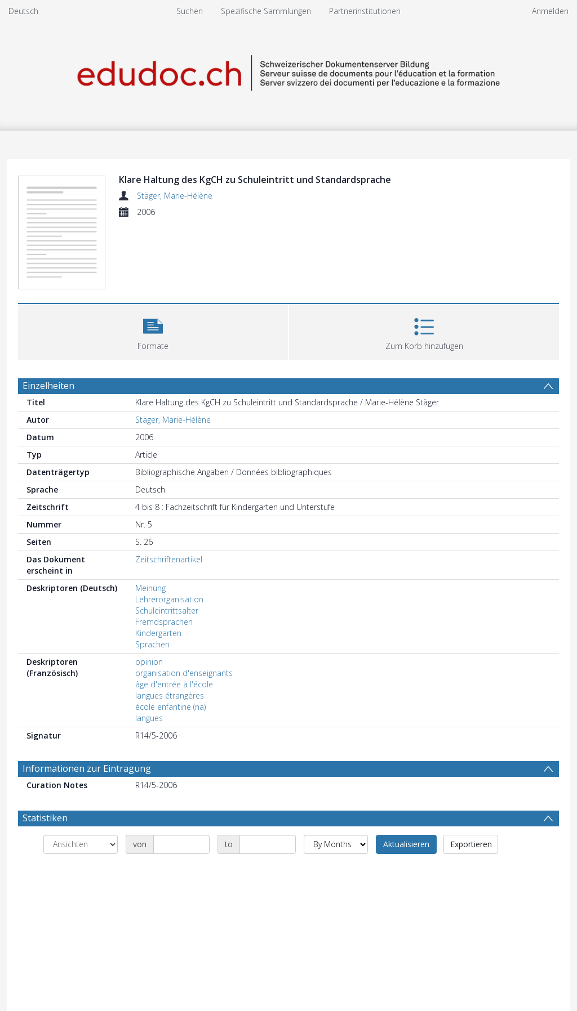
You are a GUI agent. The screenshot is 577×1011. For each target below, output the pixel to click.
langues (149, 718)
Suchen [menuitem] (189, 11)
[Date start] (181, 844)
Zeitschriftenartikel (168, 559)
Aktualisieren (406, 844)
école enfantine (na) (170, 706)
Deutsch (23, 11)
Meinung (150, 588)
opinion (149, 661)
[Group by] (80, 844)
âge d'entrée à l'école (174, 684)
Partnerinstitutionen (365, 11)
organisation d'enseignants (184, 673)
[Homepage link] (288, 71)
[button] (153, 330)
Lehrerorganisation (169, 599)
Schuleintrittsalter (166, 610)
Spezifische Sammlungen (266, 11)
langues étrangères (169, 695)
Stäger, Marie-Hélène (174, 195)
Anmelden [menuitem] (550, 11)
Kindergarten (158, 633)
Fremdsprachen (164, 621)
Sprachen (152, 644)
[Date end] (267, 844)
